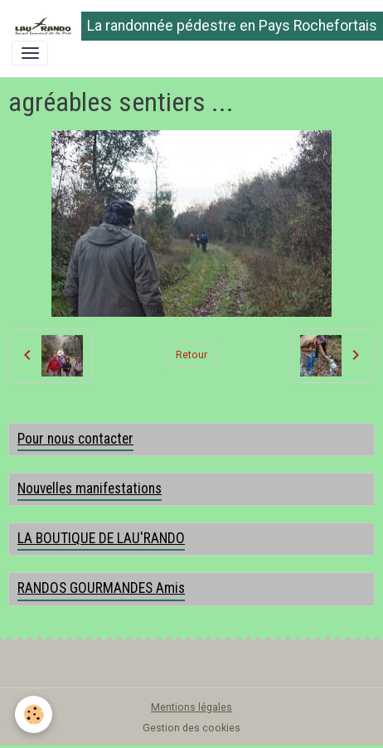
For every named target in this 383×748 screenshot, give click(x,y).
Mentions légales (191, 707)
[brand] (186, 26)
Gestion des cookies (191, 728)
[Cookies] (33, 714)
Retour (191, 355)
